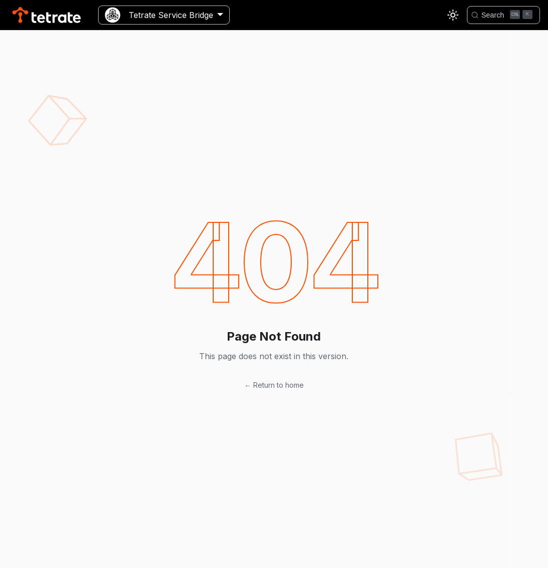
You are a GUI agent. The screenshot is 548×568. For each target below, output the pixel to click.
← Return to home (274, 385)
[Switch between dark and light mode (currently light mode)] (453, 15)
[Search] (503, 15)
